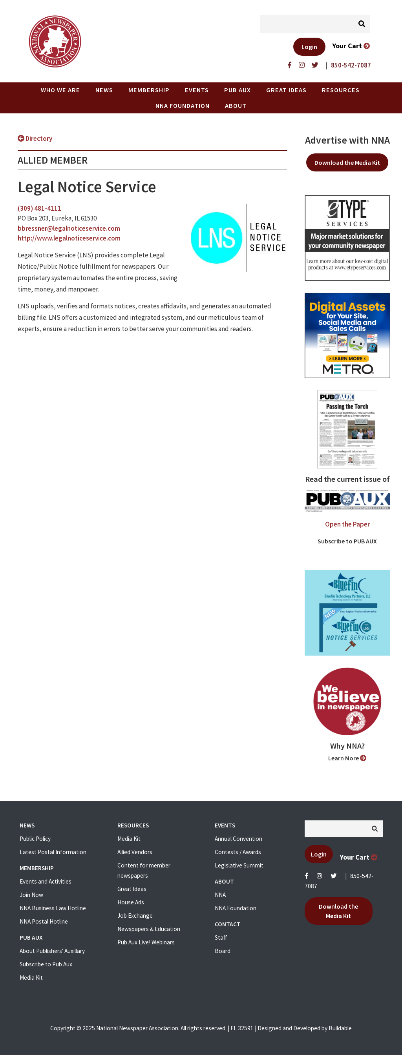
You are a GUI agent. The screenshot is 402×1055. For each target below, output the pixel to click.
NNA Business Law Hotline (53, 908)
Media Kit (31, 977)
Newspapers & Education (148, 929)
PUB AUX (237, 90)
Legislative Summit (239, 865)
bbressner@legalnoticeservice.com (69, 228)
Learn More (347, 758)
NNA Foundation (182, 105)
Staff (221, 937)
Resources (341, 90)
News (104, 90)
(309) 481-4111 (39, 208)
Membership (149, 90)
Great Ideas (286, 90)
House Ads (130, 902)
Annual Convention (238, 838)
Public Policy (35, 838)
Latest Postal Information (53, 852)
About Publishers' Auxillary (52, 951)
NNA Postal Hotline (44, 921)
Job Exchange (135, 915)
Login (309, 47)
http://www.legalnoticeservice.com (69, 238)
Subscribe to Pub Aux (46, 964)
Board (222, 951)
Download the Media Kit (347, 162)
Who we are (60, 90)
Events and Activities (45, 881)
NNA (220, 894)
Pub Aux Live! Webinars (146, 942)
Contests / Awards (238, 852)
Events (197, 90)
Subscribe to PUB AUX (347, 541)
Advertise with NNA (347, 140)
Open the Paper (347, 524)
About (236, 105)
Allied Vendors (134, 852)
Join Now (31, 894)
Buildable (340, 1028)
